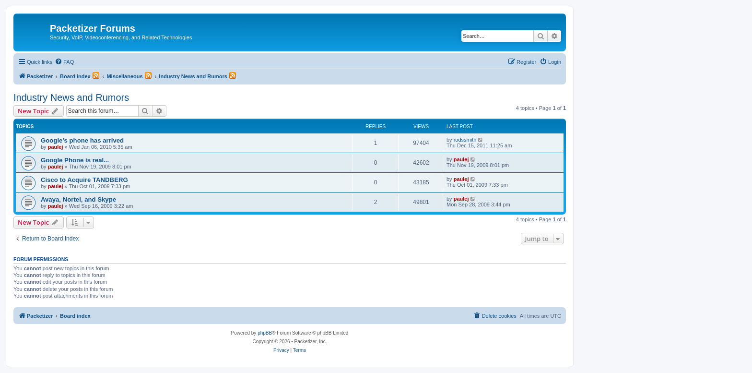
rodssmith (465, 140)
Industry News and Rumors (71, 97)
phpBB (265, 333)
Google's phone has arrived (82, 140)
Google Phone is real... (75, 160)
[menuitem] (64, 62)
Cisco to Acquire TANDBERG (84, 179)
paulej (55, 147)
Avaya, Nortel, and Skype (78, 199)
